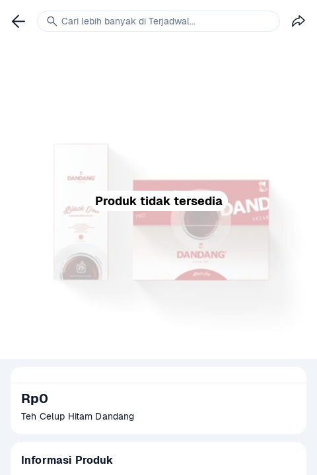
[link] (18, 21)
